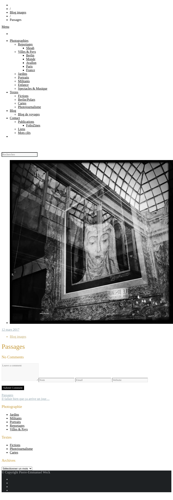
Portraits (23, 77)
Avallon (31, 62)
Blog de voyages (29, 114)
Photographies (19, 40)
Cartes (22, 103)
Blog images (18, 12)
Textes (14, 92)
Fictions (23, 96)
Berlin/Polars (26, 99)
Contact (15, 118)
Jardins (22, 74)
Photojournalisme (29, 107)
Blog (13, 110)
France (30, 70)
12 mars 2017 (10, 329)
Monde (30, 59)
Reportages (25, 44)
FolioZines (33, 125)
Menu (5, 26)
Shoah (30, 48)
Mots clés (24, 132)
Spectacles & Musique (32, 88)
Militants (24, 81)
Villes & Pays (27, 51)
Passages (7, 395)
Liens (21, 129)
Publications (26, 121)
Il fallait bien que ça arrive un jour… (26, 399)
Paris (29, 66)
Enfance (23, 85)
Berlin (30, 55)
